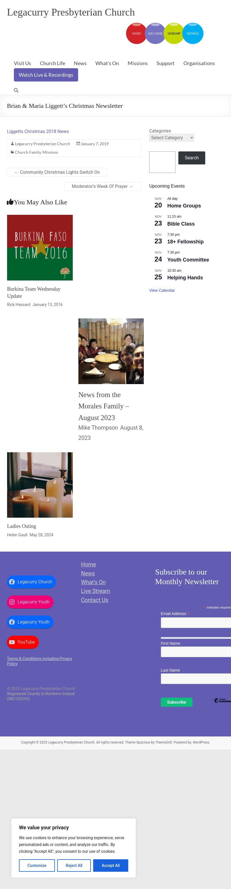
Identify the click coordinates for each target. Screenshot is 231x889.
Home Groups (184, 206)
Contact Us (94, 600)
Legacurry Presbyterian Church (71, 12)
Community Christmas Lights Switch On (57, 172)
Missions (138, 63)
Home (88, 564)
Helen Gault (17, 535)
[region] (73, 848)
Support (166, 63)
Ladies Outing (21, 526)
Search (192, 157)
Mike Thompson (98, 428)
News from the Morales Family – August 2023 (103, 406)
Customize (36, 865)
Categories (160, 131)
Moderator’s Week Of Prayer (102, 186)
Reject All (74, 865)
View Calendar (162, 290)
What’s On (107, 63)
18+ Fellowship (185, 242)
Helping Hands (185, 277)
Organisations (199, 63)
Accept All (111, 865)
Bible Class (181, 224)
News (80, 63)
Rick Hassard (18, 304)
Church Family (28, 152)
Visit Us (22, 63)
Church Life (52, 63)
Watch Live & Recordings (46, 75)
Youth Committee (188, 260)
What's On (93, 582)
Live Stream (95, 591)
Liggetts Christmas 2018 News (38, 131)
